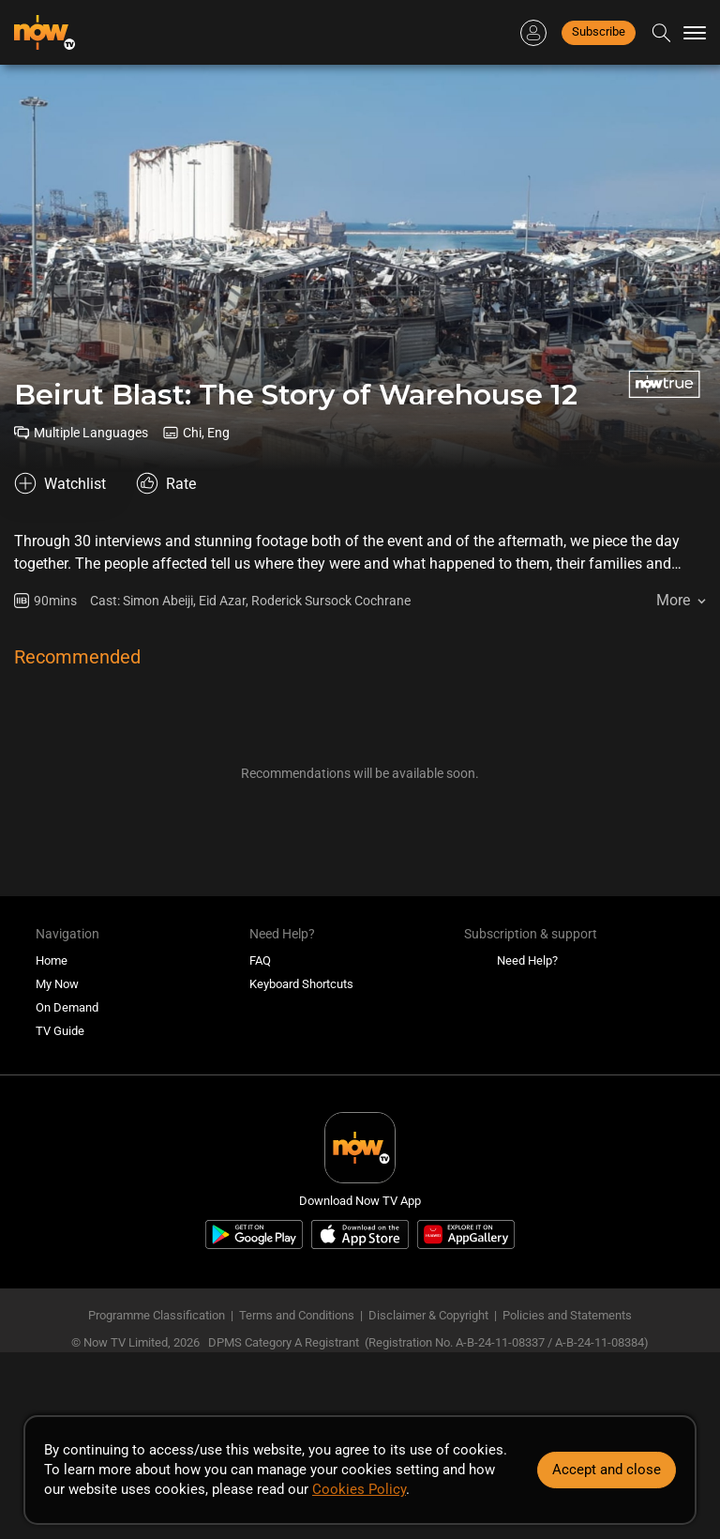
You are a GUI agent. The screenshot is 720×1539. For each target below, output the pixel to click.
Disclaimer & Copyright (428, 1315)
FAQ (260, 960)
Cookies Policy (359, 1489)
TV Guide (60, 1031)
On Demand (67, 1007)
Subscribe (598, 31)
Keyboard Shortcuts (301, 984)
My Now (57, 984)
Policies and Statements (567, 1315)
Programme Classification (156, 1315)
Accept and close (606, 1469)
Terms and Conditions (296, 1315)
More (673, 600)
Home (52, 960)
